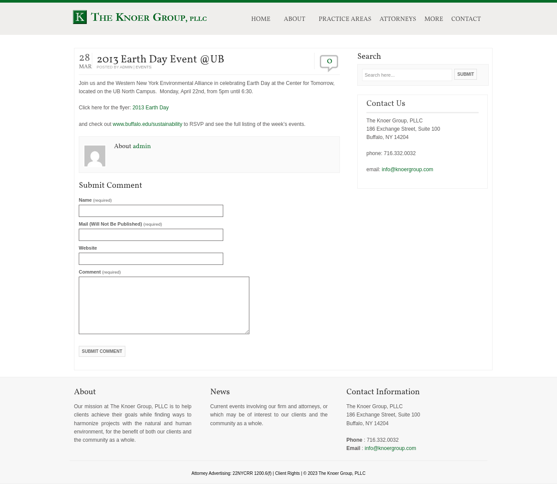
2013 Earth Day (150, 108)
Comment (100, 271)
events (143, 67)
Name (95, 200)
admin (126, 67)
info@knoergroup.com (407, 169)
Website (88, 247)
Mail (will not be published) (120, 224)
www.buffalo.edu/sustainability (147, 124)
